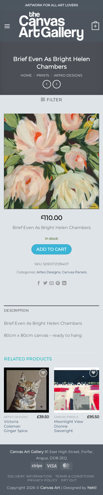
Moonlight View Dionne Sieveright (68, 426)
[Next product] (47, 84)
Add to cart (51, 249)
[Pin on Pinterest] (58, 283)
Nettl (91, 487)
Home (26, 75)
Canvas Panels (74, 272)
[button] (7, 26)
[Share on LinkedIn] (64, 283)
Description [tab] (16, 310)
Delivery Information (30, 476)
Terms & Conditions (74, 476)
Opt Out (69, 480)
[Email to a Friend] (51, 283)
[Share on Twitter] (45, 283)
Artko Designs (68, 75)
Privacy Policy (42, 480)
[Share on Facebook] (39, 283)
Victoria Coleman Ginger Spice (15, 426)
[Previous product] (57, 84)
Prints (43, 75)
